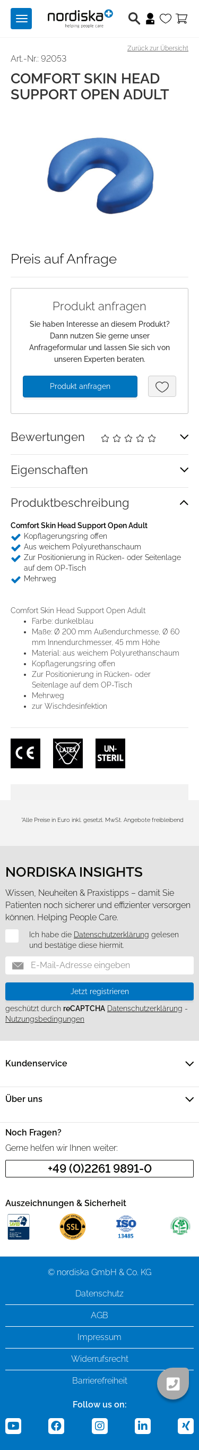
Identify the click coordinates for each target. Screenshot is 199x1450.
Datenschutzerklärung (111, 934)
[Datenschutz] (5, 935)
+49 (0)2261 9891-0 (100, 1168)
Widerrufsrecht (99, 1359)
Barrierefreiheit (99, 1381)
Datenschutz (99, 1293)
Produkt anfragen (80, 386)
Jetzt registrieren (100, 991)
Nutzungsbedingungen (44, 1019)
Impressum (99, 1337)
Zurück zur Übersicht (157, 48)
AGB (99, 1315)
